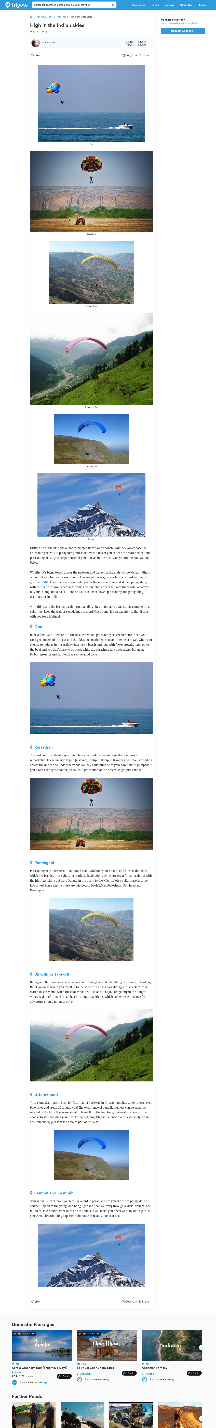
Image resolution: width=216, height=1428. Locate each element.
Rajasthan (41, 747)
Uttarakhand (44, 1094)
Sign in (202, 5)
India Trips (61, 17)
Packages (169, 5)
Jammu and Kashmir (51, 1193)
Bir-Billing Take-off (49, 974)
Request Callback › (183, 31)
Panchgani (42, 863)
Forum (155, 5)
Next (202, 1348)
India (44, 582)
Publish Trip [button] (186, 5)
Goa (36, 627)
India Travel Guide (44, 17)
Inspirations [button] (139, 5)
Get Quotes (64, 1376)
